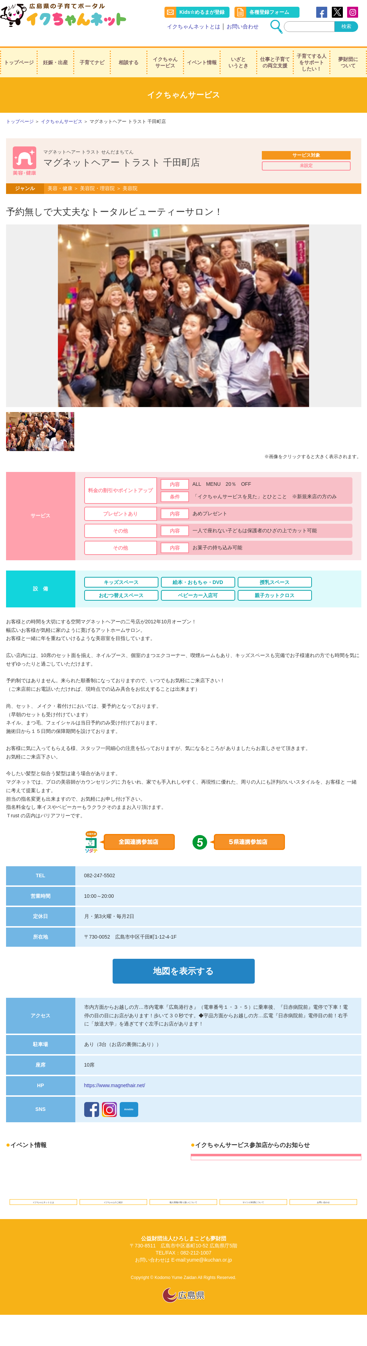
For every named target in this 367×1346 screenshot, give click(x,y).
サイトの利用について (253, 1192)
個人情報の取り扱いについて (183, 1192)
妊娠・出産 (55, 53)
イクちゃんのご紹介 (113, 1192)
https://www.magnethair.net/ (114, 1073)
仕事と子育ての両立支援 (275, 54)
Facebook (321, 12)
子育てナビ (92, 53)
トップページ (19, 53)
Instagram (109, 1097)
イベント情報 (202, 53)
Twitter (337, 12)
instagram (352, 12)
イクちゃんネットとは (193, 26)
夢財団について (348, 54)
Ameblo (131, 1097)
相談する (129, 53)
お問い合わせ (243, 26)
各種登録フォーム (269, 12)
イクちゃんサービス (165, 54)
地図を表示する (183, 962)
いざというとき (238, 54)
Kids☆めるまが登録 (202, 12)
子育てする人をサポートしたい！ (311, 53)
